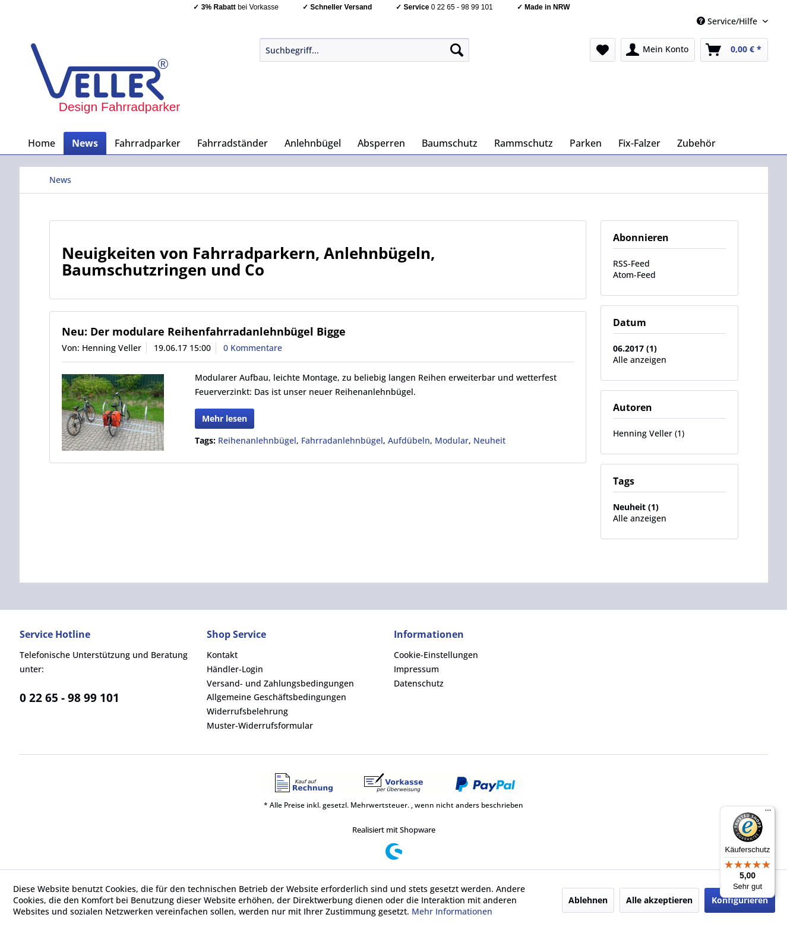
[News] (85, 143)
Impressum (416, 669)
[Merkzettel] (602, 50)
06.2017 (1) (635, 348)
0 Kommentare (252, 347)
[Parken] (585, 143)
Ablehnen (588, 900)
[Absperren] (381, 143)
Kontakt (222, 654)
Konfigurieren (740, 900)
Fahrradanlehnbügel (342, 440)
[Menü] (768, 813)
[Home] (42, 143)
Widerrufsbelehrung (247, 711)
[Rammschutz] (523, 143)
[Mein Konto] (658, 50)
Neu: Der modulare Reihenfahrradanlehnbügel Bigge (204, 331)
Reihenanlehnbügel (257, 440)
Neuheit (489, 440)
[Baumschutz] (449, 143)
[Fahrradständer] (232, 143)
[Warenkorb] (734, 50)
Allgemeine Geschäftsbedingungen (276, 697)
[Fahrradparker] (147, 143)
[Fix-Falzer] (639, 143)
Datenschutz (419, 683)
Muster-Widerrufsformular (260, 725)
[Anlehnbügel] (312, 143)
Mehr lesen (224, 418)
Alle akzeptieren (659, 900)
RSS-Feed (631, 263)
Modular (452, 440)
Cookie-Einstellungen (436, 654)
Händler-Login (235, 669)
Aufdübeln (409, 440)
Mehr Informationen (452, 911)
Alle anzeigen (639, 359)
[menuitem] (364, 50)
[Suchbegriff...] (364, 50)
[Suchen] (456, 50)
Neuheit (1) (636, 507)
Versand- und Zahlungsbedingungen (280, 683)
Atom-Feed (634, 274)
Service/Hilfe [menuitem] (728, 21)
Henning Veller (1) (648, 433)
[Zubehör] (696, 143)
